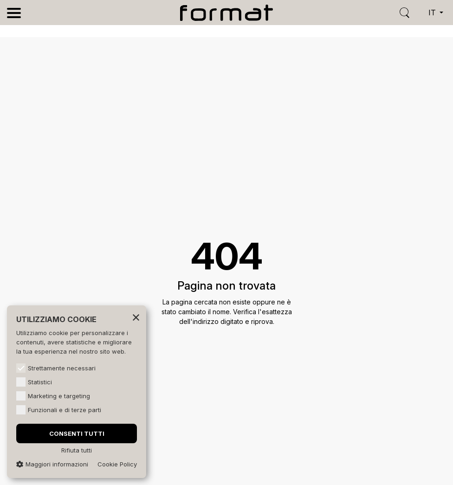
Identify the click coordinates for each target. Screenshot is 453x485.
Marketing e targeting (53, 396)
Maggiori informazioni (52, 464)
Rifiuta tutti (76, 450)
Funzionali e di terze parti (58, 409)
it (433, 12)
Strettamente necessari (56, 368)
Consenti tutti (76, 433)
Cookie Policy (117, 464)
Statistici (34, 382)
